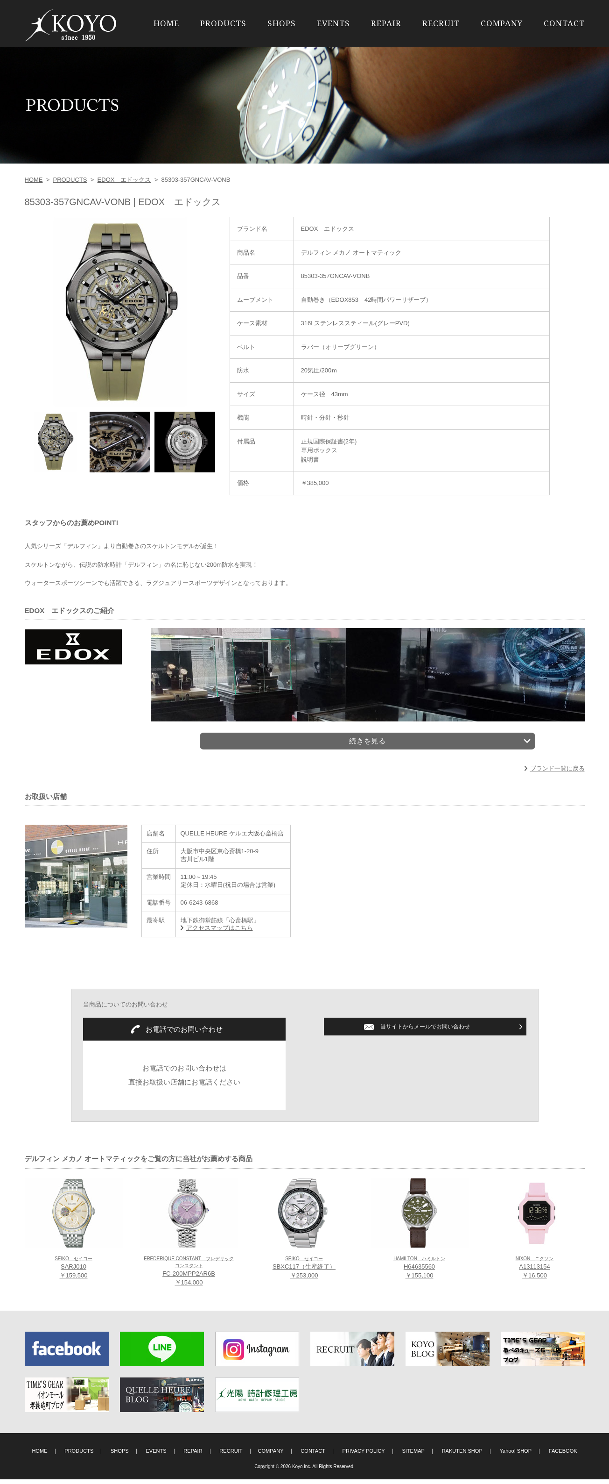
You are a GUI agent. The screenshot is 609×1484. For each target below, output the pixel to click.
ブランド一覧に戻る (557, 773)
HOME (166, 23)
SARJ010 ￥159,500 (73, 1272)
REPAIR (386, 23)
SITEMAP (413, 1455)
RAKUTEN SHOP (462, 1455)
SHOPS (281, 23)
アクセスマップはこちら (219, 932)
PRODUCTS (223, 23)
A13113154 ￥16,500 (535, 1272)
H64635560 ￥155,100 (419, 1272)
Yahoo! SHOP (516, 1455)
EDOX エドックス (124, 179)
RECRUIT (441, 23)
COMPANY (502, 23)
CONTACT (564, 23)
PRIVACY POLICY (364, 1455)
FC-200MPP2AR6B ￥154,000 (188, 1276)
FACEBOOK (563, 1455)
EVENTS (333, 23)
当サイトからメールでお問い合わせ (425, 1031)
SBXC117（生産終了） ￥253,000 (304, 1272)
